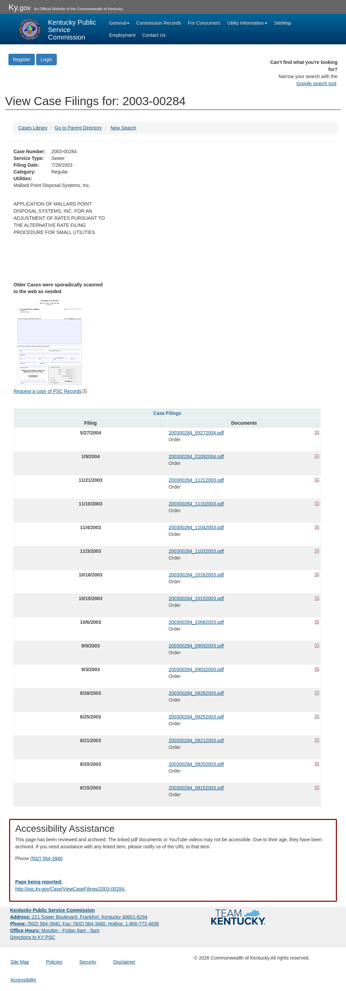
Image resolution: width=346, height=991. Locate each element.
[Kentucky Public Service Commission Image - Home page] (57, 29)
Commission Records (158, 23)
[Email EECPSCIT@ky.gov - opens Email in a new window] (173, 885)
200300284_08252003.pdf (196, 716)
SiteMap (282, 23)
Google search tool (316, 83)
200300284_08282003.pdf (196, 693)
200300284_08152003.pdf (196, 788)
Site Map (19, 962)
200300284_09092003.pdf (196, 645)
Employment (122, 35)
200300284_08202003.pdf (196, 764)
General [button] (119, 23)
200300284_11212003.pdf (196, 480)
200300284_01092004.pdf (196, 456)
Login (46, 59)
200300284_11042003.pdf (196, 527)
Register (21, 59)
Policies (54, 962)
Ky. (19, 7)
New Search (123, 128)
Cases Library (32, 128)
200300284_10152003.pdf (196, 598)
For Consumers (204, 23)
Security (88, 962)
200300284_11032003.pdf (196, 551)
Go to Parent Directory (78, 128)
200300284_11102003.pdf (196, 503)
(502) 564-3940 (46, 858)
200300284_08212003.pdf (196, 740)
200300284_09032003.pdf (196, 669)
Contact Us (154, 35)
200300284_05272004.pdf (196, 432)
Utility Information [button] (247, 23)
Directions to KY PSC (32, 937)
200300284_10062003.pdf (196, 622)
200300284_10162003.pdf (196, 574)
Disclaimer (124, 962)
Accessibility (23, 980)
